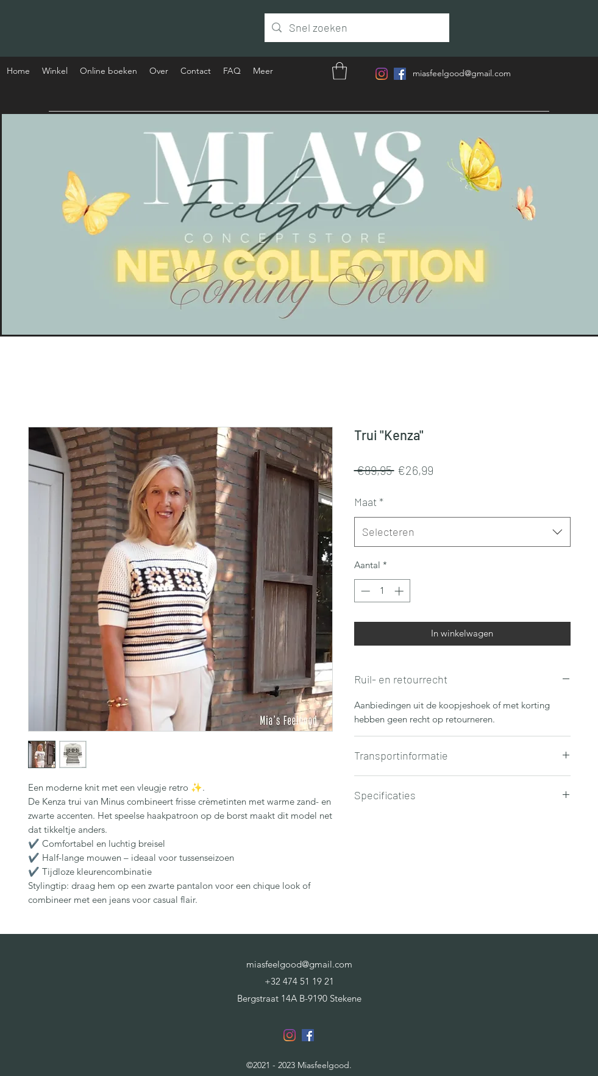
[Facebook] (400, 74)
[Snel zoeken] (356, 28)
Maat (368, 501)
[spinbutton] (382, 591)
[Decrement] (364, 591)
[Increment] (400, 591)
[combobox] (462, 532)
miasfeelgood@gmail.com (462, 73)
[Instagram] (382, 74)
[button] (339, 71)
